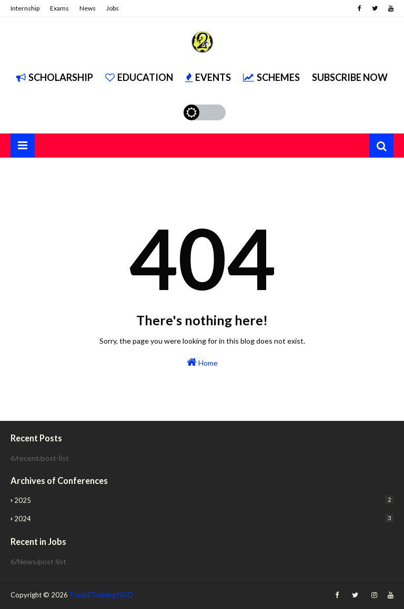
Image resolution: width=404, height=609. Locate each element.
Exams (59, 8)
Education (139, 77)
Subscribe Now (350, 77)
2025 (203, 500)
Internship (25, 8)
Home (202, 362)
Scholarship (54, 77)
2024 (203, 518)
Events (208, 77)
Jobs (112, 8)
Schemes (271, 77)
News (87, 8)
